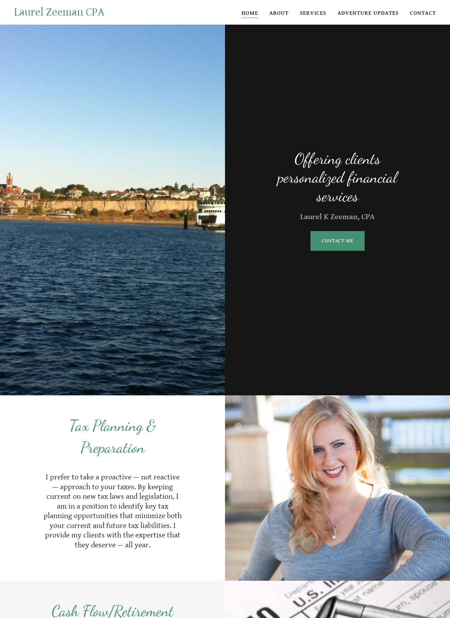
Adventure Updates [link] (368, 13)
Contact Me (337, 241)
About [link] (279, 13)
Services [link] (313, 13)
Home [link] (250, 13)
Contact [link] (423, 13)
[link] (59, 14)
